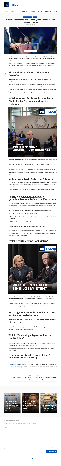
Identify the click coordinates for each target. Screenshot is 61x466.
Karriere (39, 11)
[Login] (54, 11)
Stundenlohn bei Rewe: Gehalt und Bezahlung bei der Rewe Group (49, 406)
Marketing (48, 11)
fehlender (14, 364)
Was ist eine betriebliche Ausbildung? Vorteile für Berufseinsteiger (21, 378)
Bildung (35, 17)
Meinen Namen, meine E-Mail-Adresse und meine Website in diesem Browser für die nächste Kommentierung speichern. (29, 447)
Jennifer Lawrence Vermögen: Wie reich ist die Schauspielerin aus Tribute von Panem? (30, 405)
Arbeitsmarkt (14, 11)
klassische (26, 160)
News (6, 11)
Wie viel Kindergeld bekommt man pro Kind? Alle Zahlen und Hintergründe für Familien (12, 405)
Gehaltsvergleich (27, 17)
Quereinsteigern (43, 221)
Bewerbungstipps (24, 11)
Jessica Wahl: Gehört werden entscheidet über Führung (46, 378)
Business (33, 11)
